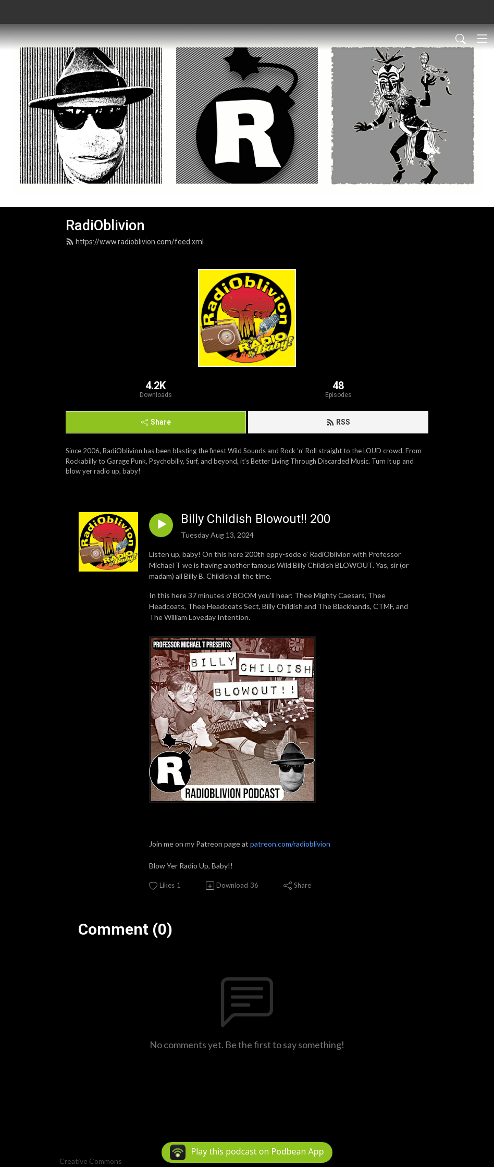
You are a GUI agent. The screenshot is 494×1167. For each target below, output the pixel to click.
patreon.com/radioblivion (290, 843)
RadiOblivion (105, 225)
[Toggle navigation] (482, 38)
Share (156, 422)
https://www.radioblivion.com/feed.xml (135, 242)
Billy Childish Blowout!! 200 (255, 519)
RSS (338, 422)
